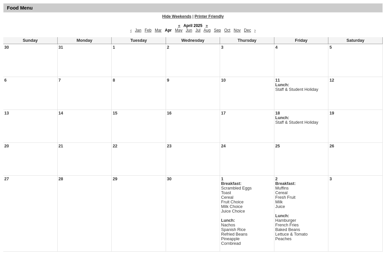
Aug (207, 30)
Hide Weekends (176, 16)
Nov (237, 30)
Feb (148, 30)
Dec (247, 30)
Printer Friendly (209, 16)
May (178, 30)
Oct (227, 30)
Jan (138, 30)
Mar (158, 30)
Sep (217, 30)
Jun (189, 30)
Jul (197, 30)
